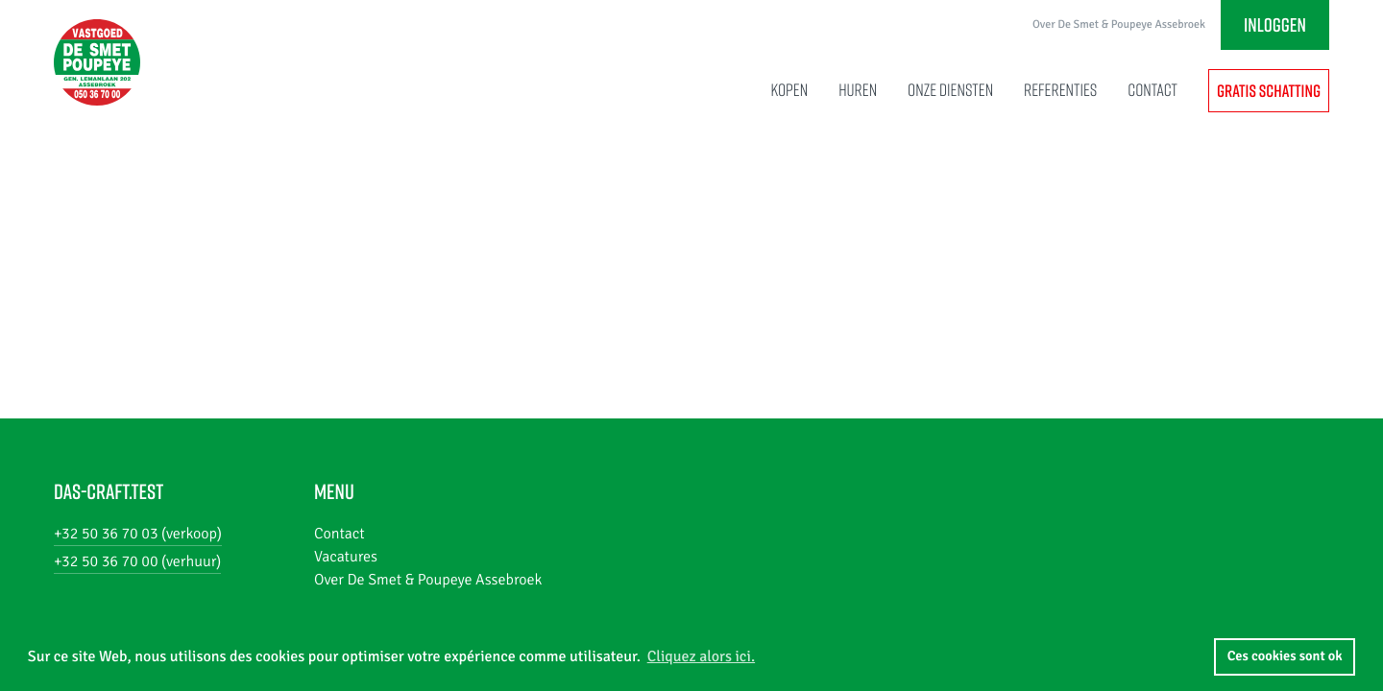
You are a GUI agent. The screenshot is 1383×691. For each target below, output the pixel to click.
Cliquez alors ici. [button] (701, 656)
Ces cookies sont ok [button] (1285, 656)
